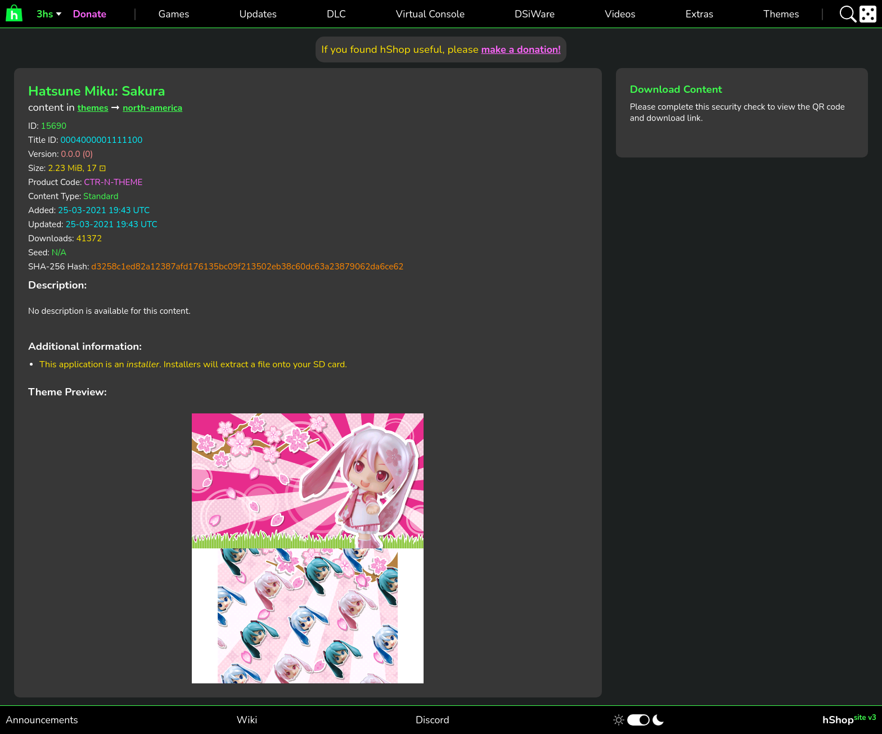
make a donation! (520, 49)
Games (173, 14)
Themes (781, 14)
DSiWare (535, 14)
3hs (45, 14)
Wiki (247, 720)
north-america (152, 108)
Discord (432, 720)
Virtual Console (430, 14)
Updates (258, 14)
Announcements (42, 720)
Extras (700, 14)
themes (93, 108)
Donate (89, 14)
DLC (336, 14)
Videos (620, 14)
